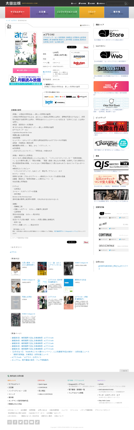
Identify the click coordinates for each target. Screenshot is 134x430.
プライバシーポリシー (102, 410)
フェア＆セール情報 (76, 393)
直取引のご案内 (46, 416)
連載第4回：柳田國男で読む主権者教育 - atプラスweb (32, 341)
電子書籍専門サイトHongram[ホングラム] (66, 231)
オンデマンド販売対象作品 (18, 401)
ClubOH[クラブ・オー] (36, 413)
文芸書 (11, 387)
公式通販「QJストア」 (54, 413)
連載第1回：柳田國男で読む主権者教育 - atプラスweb (32, 349)
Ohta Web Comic (112, 402)
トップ (8, 20)
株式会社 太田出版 (17, 376)
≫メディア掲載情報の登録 (19, 238)
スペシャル (74, 410)
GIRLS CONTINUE (113, 246)
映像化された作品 (15, 404)
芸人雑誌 (113, 225)
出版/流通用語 (54, 410)
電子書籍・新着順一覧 (77, 389)
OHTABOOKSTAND (112, 391)
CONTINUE (43, 387)
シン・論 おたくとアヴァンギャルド (54, 265)
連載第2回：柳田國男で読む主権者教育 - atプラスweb (32, 346)
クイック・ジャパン (113, 214)
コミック (12, 394)
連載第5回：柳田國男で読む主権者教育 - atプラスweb (32, 338)
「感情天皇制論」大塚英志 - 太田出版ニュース (30, 354)
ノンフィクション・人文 (18, 391)
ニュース (65, 410)
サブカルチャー (14, 384)
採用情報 (32, 410)
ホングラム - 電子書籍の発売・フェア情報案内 (30, 360)
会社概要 (24, 410)
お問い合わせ (42, 410)
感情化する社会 (80, 280)
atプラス (14, 20)
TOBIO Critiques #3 (28, 280)
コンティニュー (113, 235)
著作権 (11, 397)
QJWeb (112, 385)
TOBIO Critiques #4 (81, 263)
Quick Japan (43, 384)
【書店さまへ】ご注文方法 (30, 416)
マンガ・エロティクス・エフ (112, 396)
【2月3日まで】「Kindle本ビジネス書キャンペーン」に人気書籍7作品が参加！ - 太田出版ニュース (50, 352)
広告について (59, 416)
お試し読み (27, 70)
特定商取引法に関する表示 (17, 413)
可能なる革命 (27, 297)
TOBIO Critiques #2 (28, 314)
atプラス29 (52, 297)
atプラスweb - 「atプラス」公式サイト (27, 357)
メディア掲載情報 (86, 410)
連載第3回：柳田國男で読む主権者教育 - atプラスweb (32, 343)
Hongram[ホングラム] (82, 385)
